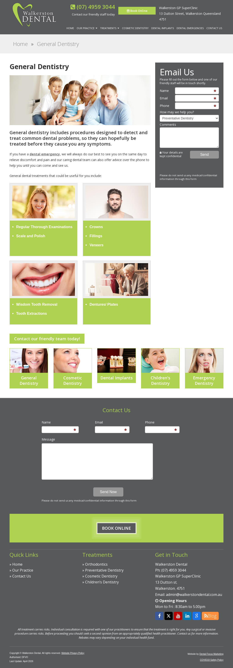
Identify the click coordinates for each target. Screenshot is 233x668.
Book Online (137, 11)
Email (164, 98)
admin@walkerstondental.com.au (194, 594)
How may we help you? (177, 112)
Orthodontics (96, 564)
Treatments (109, 28)
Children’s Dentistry (102, 582)
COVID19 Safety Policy (211, 660)
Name (164, 90)
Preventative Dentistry (104, 570)
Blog (210, 616)
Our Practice (87, 28)
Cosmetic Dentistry (135, 28)
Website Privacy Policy (72, 653)
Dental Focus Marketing (211, 654)
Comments (168, 124)
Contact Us (214, 28)
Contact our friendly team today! (47, 338)
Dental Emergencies (190, 28)
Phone (164, 105)
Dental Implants (162, 28)
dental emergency (45, 154)
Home (70, 28)
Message (48, 439)
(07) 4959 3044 (96, 6)
